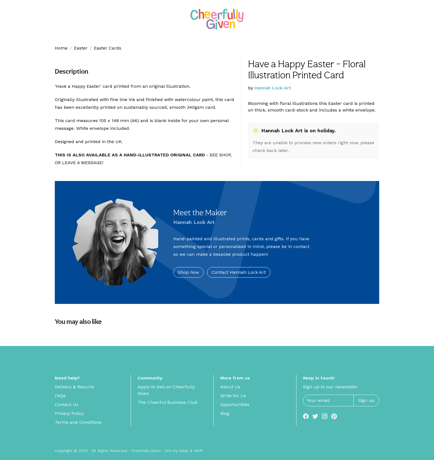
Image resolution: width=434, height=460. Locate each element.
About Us (230, 386)
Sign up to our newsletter (330, 386)
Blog (224, 413)
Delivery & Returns (74, 386)
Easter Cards (107, 48)
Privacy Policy (69, 413)
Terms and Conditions (78, 422)
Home (61, 48)
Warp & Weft (191, 450)
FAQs (60, 395)
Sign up (366, 400)
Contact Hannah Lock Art (239, 272)
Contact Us (66, 404)
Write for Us (233, 395)
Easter (80, 48)
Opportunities (234, 404)
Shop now (188, 272)
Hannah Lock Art (272, 88)
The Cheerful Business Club (168, 402)
